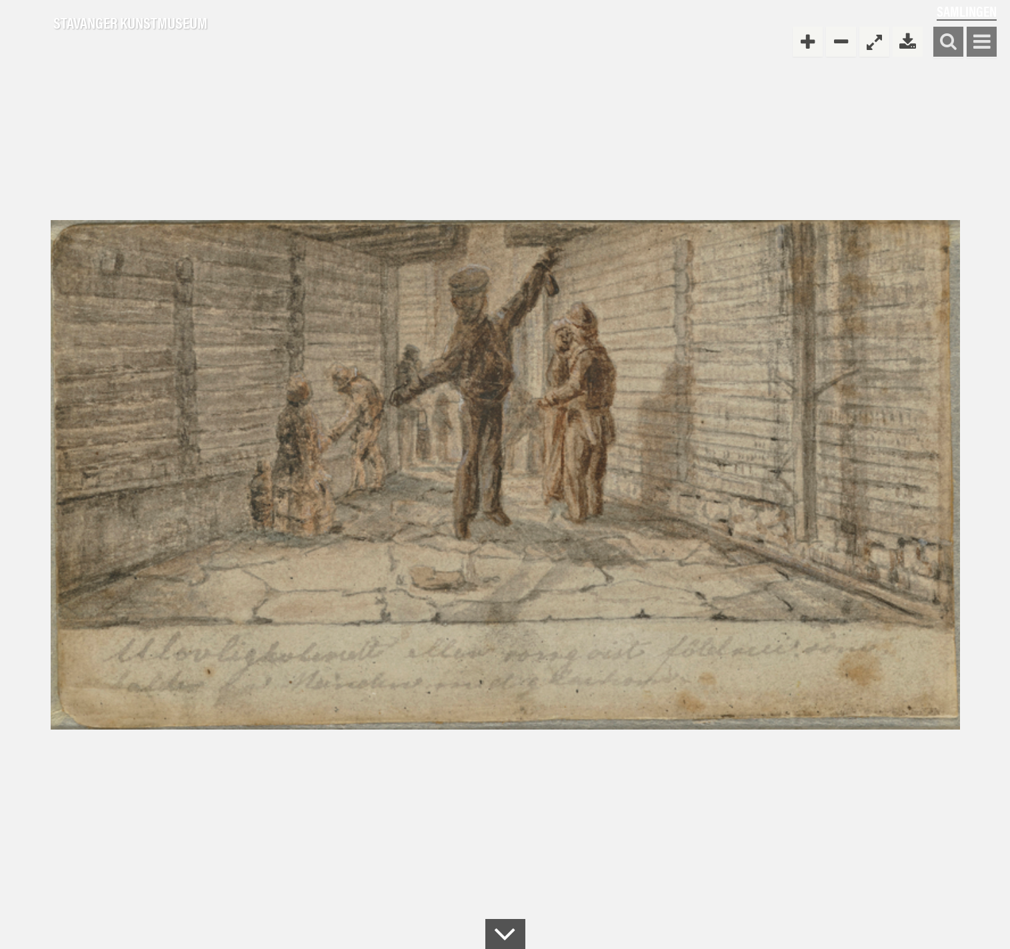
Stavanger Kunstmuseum (130, 23)
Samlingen (967, 11)
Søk (948, 42)
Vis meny (982, 42)
